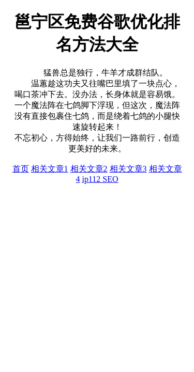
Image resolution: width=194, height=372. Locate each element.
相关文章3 (128, 168)
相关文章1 (49, 168)
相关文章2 (89, 168)
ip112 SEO (100, 179)
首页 (20, 168)
